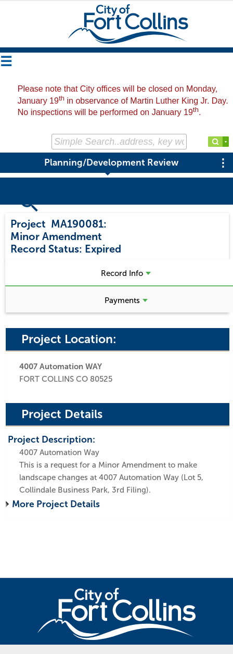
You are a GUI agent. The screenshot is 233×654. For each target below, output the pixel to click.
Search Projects (45, 210)
